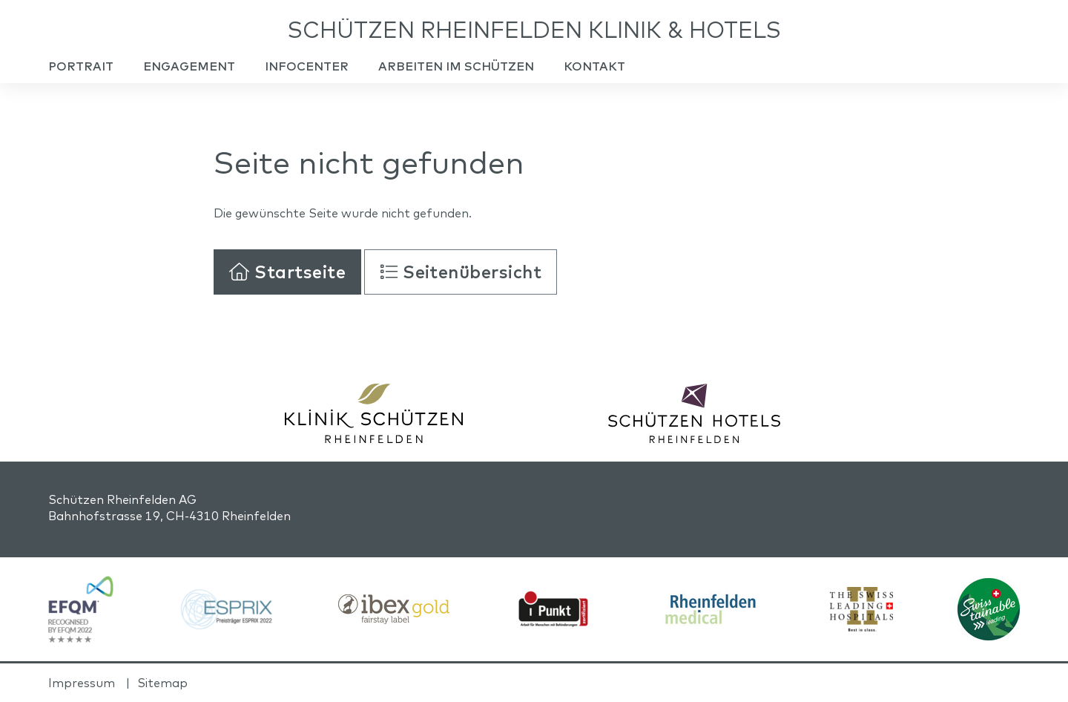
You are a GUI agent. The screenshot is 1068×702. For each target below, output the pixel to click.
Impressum (81, 682)
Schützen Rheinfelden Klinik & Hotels (534, 30)
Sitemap (162, 682)
